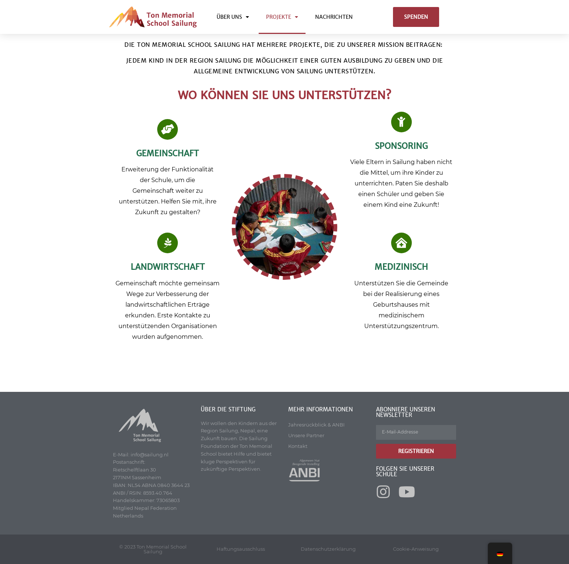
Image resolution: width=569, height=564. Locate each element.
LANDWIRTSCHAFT (168, 267)
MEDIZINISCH (401, 267)
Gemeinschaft (167, 153)
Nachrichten (334, 17)
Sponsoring (401, 146)
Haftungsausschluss (241, 549)
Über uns (233, 17)
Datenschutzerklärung (328, 549)
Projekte (282, 17)
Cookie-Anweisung (416, 549)
